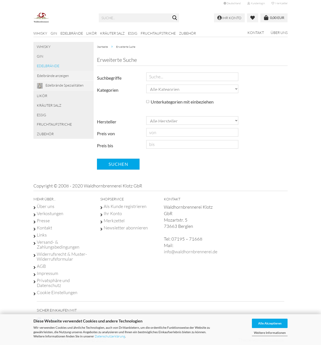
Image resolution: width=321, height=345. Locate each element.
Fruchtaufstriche (158, 33)
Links (42, 235)
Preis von (106, 133)
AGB (41, 266)
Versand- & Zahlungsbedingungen (58, 244)
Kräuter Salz (112, 33)
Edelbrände (71, 33)
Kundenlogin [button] (256, 3)
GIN (54, 33)
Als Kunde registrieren (125, 206)
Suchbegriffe (109, 78)
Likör (91, 33)
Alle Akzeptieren (270, 323)
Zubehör (187, 33)
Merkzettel (280, 3)
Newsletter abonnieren (126, 227)
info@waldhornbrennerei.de (190, 251)
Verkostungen (50, 213)
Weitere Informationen (270, 333)
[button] (232, 3)
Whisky (40, 33)
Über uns (279, 32)
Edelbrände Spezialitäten (60, 86)
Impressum (47, 273)
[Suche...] (175, 18)
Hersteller (106, 121)
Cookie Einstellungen (57, 292)
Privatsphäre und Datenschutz (53, 283)
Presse (43, 220)
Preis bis (105, 145)
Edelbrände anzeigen (53, 75)
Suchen (118, 164)
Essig (132, 33)
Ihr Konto (113, 213)
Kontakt (255, 32)
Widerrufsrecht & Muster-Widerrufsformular (62, 257)
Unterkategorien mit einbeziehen (182, 101)
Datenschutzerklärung (110, 336)
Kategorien (107, 90)
